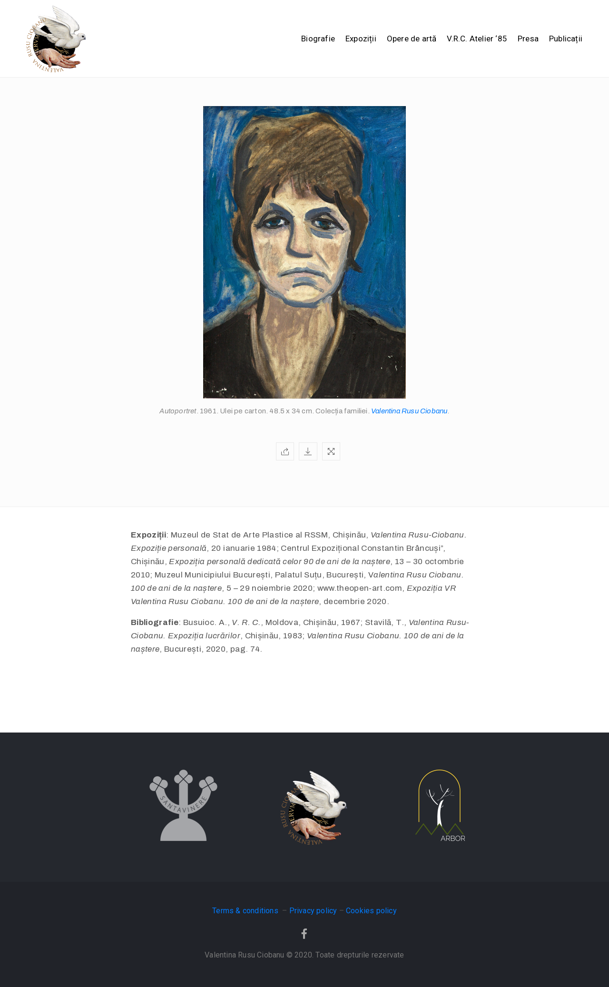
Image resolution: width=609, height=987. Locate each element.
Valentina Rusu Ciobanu (409, 411)
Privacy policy (313, 910)
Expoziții (360, 38)
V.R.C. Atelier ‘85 (477, 38)
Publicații (565, 38)
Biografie (318, 38)
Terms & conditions (246, 910)
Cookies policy (371, 910)
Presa (528, 38)
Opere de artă (412, 38)
